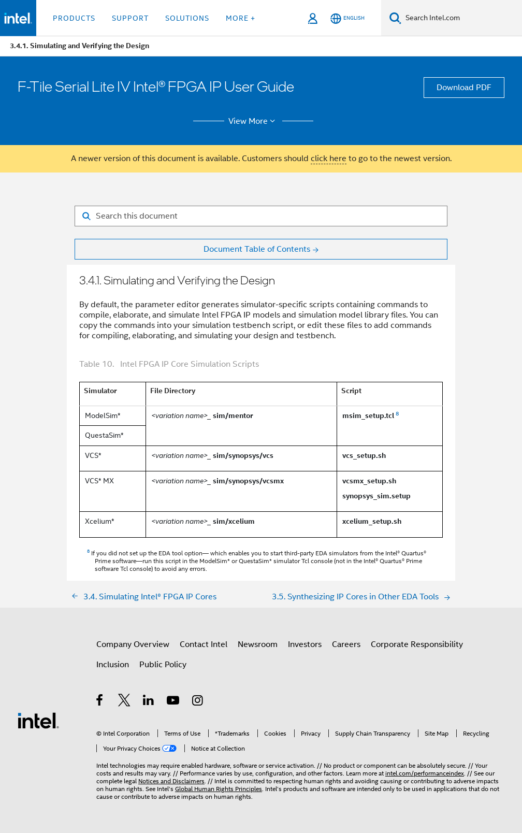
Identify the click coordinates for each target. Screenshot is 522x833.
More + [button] (240, 18)
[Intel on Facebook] (100, 702)
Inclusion (112, 664)
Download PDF (464, 87)
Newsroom (258, 644)
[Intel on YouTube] (174, 702)
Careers (346, 644)
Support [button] (130, 18)
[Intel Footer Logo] (38, 720)
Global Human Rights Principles (218, 789)
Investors (305, 644)
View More (253, 121)
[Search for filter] (261, 216)
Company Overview (132, 644)
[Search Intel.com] (461, 18)
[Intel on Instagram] (198, 702)
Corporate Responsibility (417, 644)
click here (328, 158)
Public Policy (162, 664)
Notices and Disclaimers (171, 781)
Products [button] (74, 18)
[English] (347, 18)
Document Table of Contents (257, 249)
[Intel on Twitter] (125, 702)
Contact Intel (203, 644)
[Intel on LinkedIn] (149, 702)
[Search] (395, 17)
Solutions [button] (187, 18)
